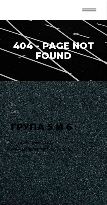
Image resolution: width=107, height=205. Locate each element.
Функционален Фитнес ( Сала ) (42, 149)
